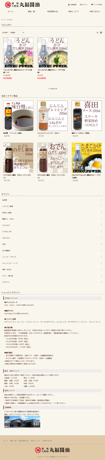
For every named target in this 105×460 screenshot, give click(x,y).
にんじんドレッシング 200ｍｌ (48, 133)
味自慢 (4, 200)
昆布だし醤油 (6, 213)
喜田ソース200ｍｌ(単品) (81, 133)
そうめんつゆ (6, 232)
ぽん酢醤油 (6, 251)
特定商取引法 (52, 11)
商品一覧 (31, 11)
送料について (73, 11)
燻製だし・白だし (8, 219)
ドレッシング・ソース (10, 263)
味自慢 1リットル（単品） (13, 133)
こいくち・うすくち (9, 257)
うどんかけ (6, 225)
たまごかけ (6, 238)
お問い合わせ (94, 11)
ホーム (10, 11)
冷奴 (3, 244)
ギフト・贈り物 (7, 276)
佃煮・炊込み (6, 269)
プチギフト (6, 282)
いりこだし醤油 (7, 206)
